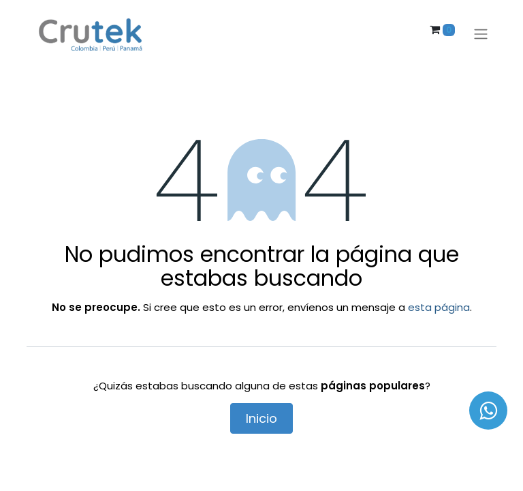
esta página (439, 307)
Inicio (261, 418)
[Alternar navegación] (480, 34)
